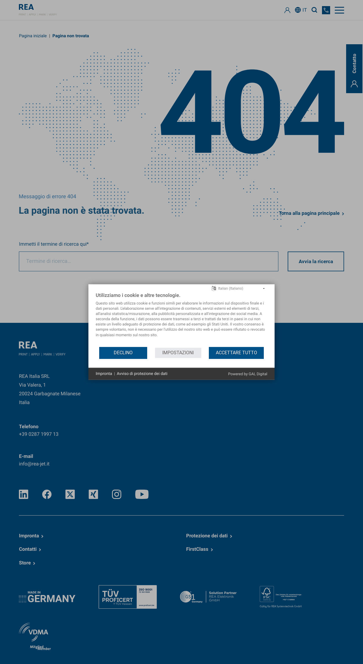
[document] (181, 319)
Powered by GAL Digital (247, 374)
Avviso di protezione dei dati (142, 373)
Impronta (104, 373)
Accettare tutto (236, 352)
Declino (123, 352)
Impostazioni (178, 352)
